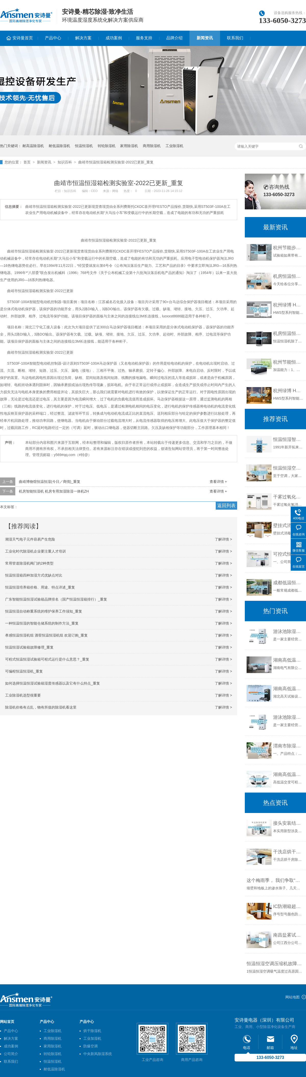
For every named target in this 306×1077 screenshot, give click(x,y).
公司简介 (11, 1054)
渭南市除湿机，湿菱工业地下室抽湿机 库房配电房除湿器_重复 (288, 745)
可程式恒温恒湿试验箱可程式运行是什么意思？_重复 (47, 659)
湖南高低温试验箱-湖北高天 (288, 688)
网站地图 (292, 997)
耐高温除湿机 (33, 146)
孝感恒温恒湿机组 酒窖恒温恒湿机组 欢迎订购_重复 (46, 635)
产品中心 (53, 38)
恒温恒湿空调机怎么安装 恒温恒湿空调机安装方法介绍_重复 (288, 468)
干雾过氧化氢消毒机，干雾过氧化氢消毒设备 (288, 496)
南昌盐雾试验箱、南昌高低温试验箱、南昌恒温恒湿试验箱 (288, 935)
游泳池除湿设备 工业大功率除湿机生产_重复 (288, 631)
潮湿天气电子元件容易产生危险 (30, 539)
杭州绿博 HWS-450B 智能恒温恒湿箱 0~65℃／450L (288, 304)
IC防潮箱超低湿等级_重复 (288, 906)
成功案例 (114, 38)
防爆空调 (90, 1046)
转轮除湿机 (107, 146)
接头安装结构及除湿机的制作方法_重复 (288, 823)
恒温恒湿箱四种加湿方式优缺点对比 (33, 575)
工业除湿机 (174, 146)
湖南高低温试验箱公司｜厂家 (288, 660)
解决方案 (83, 38)
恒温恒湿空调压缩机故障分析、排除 (275, 963)
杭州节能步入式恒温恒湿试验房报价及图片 (288, 247)
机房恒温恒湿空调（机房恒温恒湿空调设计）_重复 (288, 276)
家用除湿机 (129, 146)
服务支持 (144, 38)
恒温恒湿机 (84, 146)
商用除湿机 (152, 146)
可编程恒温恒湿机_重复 (24, 671)
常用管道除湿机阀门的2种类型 (29, 563)
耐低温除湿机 (59, 146)
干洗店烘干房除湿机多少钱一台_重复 (288, 851)
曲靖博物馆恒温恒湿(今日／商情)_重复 (49, 482)
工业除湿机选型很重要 (23, 695)
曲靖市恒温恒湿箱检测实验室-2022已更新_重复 (116, 162)
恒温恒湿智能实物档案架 (288, 439)
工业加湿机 (92, 1038)
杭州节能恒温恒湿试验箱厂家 (288, 362)
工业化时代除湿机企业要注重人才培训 (35, 551)
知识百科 (65, 162)
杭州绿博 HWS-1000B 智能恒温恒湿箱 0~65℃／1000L (288, 390)
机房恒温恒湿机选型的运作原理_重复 (288, 333)
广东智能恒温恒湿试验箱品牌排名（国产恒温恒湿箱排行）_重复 (56, 599)
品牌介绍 (174, 38)
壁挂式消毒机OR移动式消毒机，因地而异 (288, 525)
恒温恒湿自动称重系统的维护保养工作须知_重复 (43, 611)
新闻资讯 (205, 38)
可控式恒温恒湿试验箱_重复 (288, 554)
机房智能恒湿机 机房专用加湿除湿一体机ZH (54, 491)
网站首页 (7, 1022)
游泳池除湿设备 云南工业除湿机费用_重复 (288, 717)
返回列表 (226, 505)
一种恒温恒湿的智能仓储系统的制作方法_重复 (42, 623)
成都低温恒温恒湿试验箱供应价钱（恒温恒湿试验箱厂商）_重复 (288, 582)
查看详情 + (218, 482)
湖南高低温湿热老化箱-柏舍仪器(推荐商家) (288, 774)
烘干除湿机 (92, 1031)
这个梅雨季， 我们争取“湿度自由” (275, 880)
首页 (27, 162)
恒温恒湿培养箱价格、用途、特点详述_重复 (40, 587)
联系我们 (235, 38)
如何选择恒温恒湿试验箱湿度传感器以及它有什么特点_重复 (52, 683)
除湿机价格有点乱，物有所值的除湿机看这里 (40, 707)
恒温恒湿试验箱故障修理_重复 (29, 647)
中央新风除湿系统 (97, 1054)
